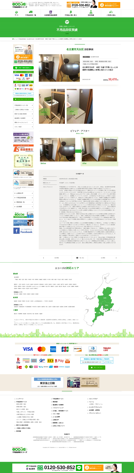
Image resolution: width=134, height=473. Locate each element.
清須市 (50, 284)
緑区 (63, 280)
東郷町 (43, 287)
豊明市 (19, 287)
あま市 (33, 287)
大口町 (68, 287)
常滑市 (15, 287)
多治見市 (51, 301)
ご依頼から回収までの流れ (24, 109)
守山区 (59, 280)
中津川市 (34, 307)
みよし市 (38, 287)
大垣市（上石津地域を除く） (37, 301)
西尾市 (28, 294)
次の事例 (103, 258)
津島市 (70, 284)
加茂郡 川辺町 (55, 307)
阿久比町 (16, 294)
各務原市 (16, 307)
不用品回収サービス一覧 (24, 105)
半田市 (24, 294)
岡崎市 (19, 289)
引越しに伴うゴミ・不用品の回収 (25, 412)
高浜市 (27, 289)
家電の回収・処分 (21, 407)
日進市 (23, 287)
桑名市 (15, 314)
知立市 (31, 289)
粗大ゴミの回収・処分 (22, 409)
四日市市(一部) (30, 314)
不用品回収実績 (23, 39)
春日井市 (36, 284)
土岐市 (49, 307)
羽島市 (23, 301)
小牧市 (58, 284)
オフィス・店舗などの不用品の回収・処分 (27, 420)
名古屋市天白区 (33, 39)
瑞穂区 (40, 280)
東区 (20, 280)
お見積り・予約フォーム (96, 404)
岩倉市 (31, 284)
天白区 (70, 280)
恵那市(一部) (44, 307)
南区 (56, 280)
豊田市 (35, 289)
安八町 (27, 301)
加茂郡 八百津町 (63, 307)
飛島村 (52, 287)
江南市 (54, 284)
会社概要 (23, 206)
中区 (33, 280)
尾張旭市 (41, 284)
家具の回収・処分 (88, 61)
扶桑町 (72, 287)
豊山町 (64, 287)
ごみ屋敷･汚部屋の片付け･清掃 (24, 417)
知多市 (66, 284)
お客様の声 (23, 193)
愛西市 (15, 284)
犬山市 (27, 284)
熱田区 (44, 280)
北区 (23, 280)
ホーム (15, 39)
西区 (26, 280)
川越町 (40, 314)
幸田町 (36, 294)
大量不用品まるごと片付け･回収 (25, 415)
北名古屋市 (28, 287)
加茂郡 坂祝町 (71, 307)
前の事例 (56, 258)
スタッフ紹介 (24, 126)
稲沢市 (23, 284)
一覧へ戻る (80, 258)
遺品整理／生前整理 (24, 118)
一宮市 (19, 284)
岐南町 (15, 301)
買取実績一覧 (23, 202)
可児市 (46, 301)
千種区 (16, 280)
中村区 (29, 280)
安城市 (15, 289)
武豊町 (20, 294)
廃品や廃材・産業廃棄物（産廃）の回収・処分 (29, 422)
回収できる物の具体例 (24, 114)
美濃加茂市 (21, 307)
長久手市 (48, 287)
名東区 (66, 280)
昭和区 (36, 280)
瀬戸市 (62, 284)
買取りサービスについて (24, 122)
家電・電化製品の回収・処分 (103, 61)
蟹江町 (60, 287)
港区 (53, 280)
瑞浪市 (39, 307)
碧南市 (32, 294)
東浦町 (76, 287)
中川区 (49, 280)
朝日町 (36, 314)
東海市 (74, 284)
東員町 (24, 314)
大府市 (46, 284)
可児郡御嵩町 (28, 307)
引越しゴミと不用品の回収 (90, 64)
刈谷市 (23, 289)
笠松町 (19, 301)
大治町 (56, 287)
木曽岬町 (20, 314)
